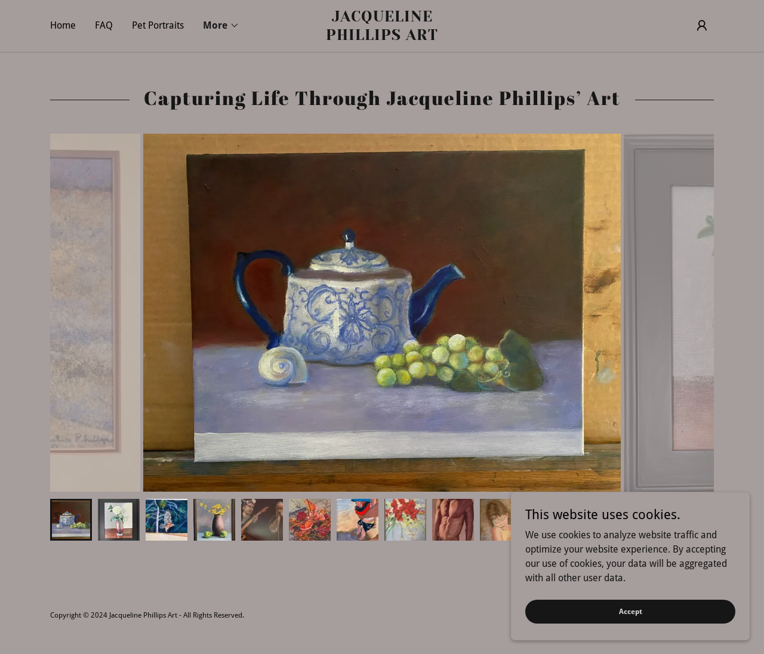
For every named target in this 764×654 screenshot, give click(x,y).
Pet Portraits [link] (158, 25)
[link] (382, 36)
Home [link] (63, 25)
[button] (221, 25)
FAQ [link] (104, 25)
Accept (630, 611)
